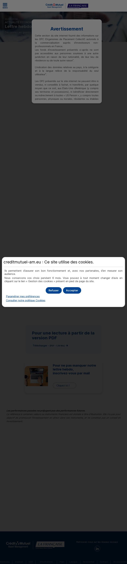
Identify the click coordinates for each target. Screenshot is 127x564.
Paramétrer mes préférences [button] (23, 296)
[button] (72, 290)
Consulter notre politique (25, 300)
